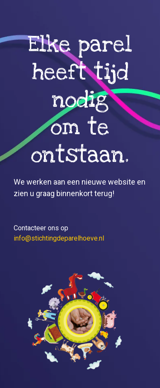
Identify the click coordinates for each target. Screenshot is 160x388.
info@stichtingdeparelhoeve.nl (59, 238)
